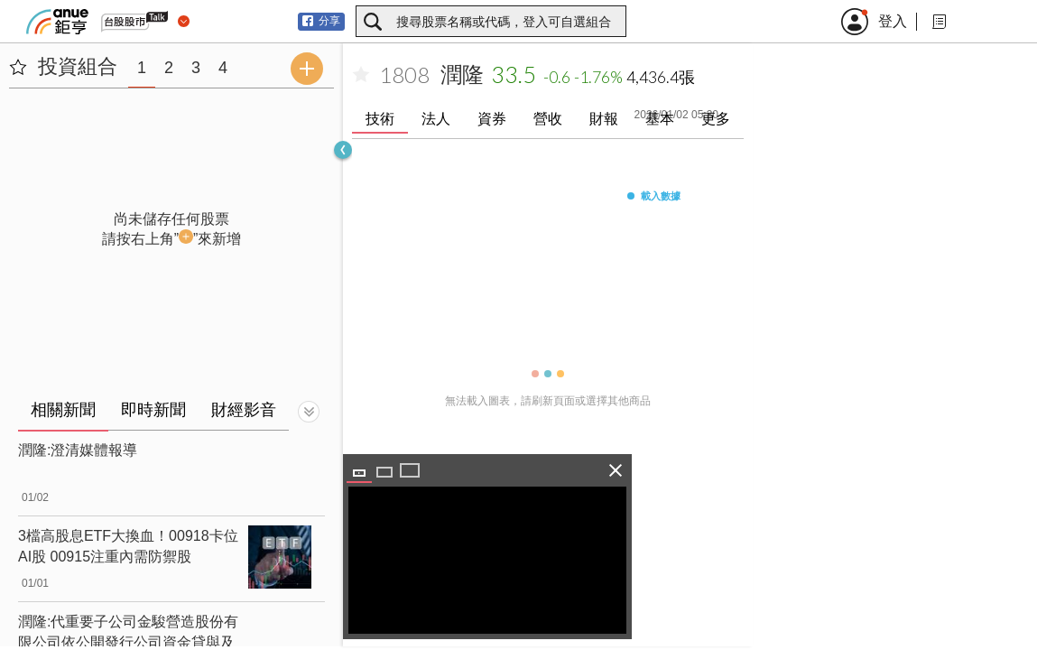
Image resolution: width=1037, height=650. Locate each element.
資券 (491, 118)
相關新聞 (63, 410)
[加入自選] (361, 75)
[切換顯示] (308, 411)
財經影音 (243, 410)
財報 (603, 118)
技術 (380, 118)
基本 (659, 118)
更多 (715, 118)
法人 (435, 118)
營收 (547, 118)
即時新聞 (153, 410)
